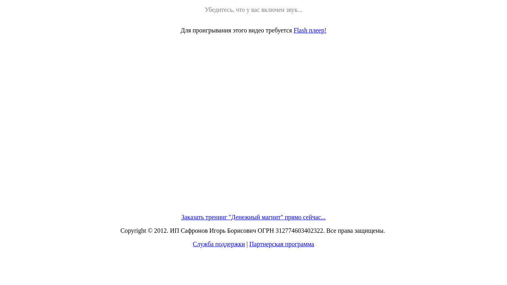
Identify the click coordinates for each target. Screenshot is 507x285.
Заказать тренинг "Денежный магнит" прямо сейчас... (253, 217)
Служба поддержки (219, 244)
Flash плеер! (310, 30)
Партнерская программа (281, 244)
